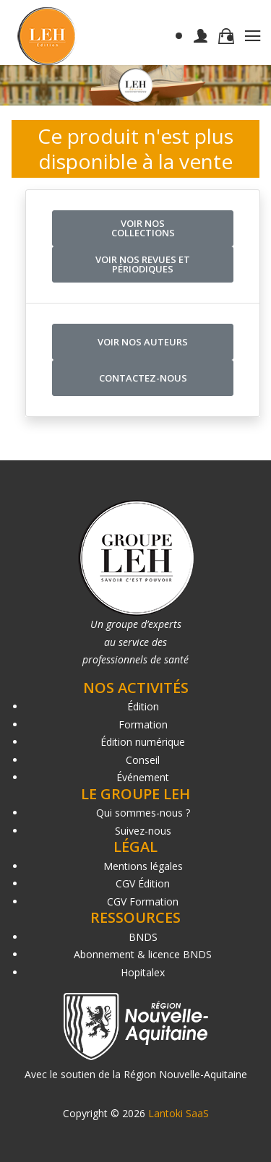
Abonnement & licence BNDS (143, 954)
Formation (143, 724)
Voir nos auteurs (143, 341)
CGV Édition (143, 883)
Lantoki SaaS (178, 1113)
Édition (143, 706)
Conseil (143, 760)
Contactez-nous (143, 377)
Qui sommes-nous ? (143, 812)
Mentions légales (143, 866)
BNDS (143, 937)
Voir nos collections (143, 228)
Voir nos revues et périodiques (142, 264)
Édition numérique (142, 742)
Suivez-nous (143, 831)
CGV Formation (142, 901)
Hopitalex (143, 972)
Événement (142, 777)
